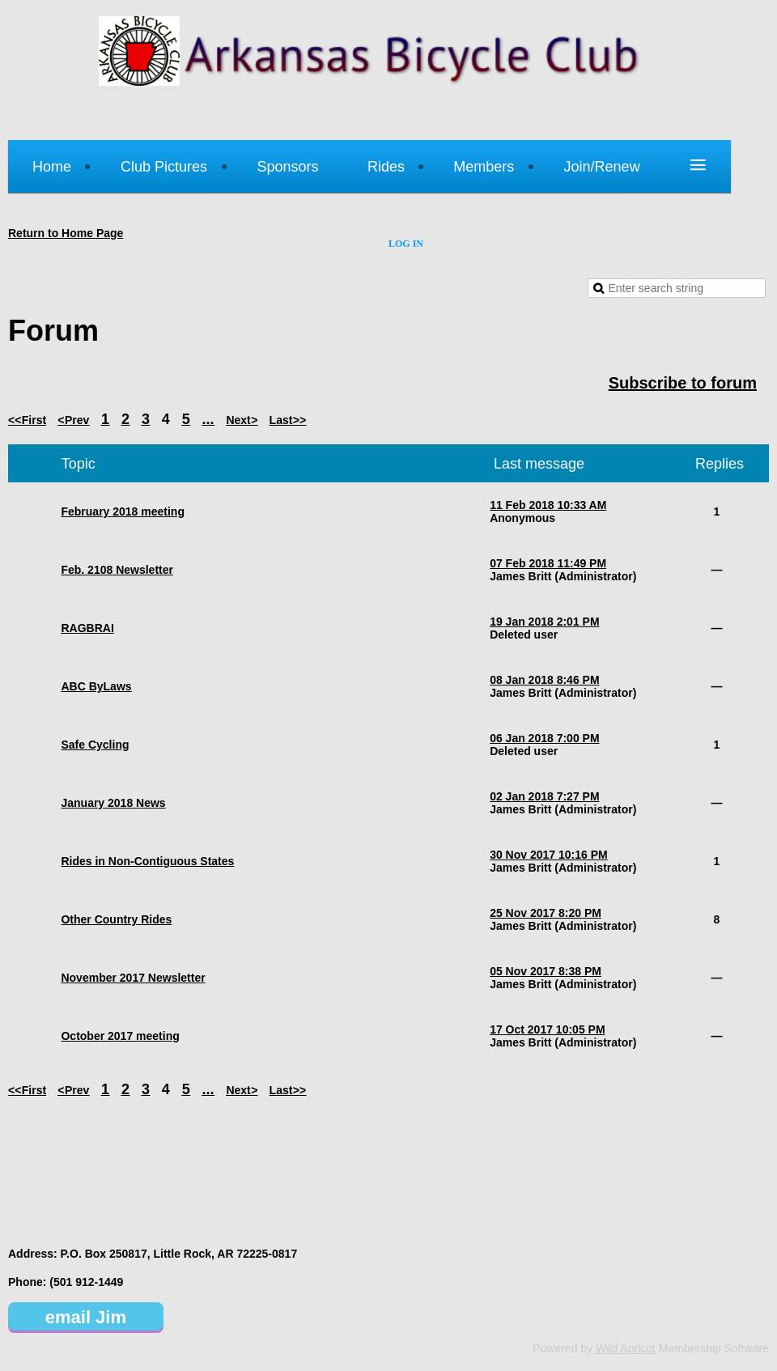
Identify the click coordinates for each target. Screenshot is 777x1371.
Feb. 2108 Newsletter (117, 569)
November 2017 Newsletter (133, 977)
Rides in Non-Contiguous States (147, 861)
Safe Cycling (95, 744)
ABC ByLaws (96, 686)
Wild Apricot (626, 1348)
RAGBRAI (87, 628)
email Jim (85, 1317)
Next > (242, 420)
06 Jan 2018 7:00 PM (544, 738)
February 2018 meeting (123, 511)
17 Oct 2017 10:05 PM (547, 1029)
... (208, 419)
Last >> (288, 420)
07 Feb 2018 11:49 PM (548, 563)
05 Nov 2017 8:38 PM (545, 971)
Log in (405, 243)
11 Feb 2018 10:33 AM (548, 505)
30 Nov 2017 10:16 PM (549, 854)
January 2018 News (113, 802)
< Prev (73, 420)
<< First (27, 420)
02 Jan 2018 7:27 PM (544, 796)
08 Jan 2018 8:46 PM (544, 679)
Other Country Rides (116, 919)
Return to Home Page (65, 233)
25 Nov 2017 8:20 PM (545, 912)
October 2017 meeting (120, 1035)
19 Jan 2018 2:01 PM (544, 621)
